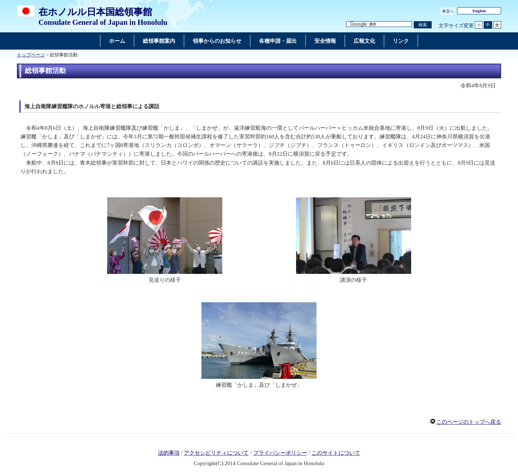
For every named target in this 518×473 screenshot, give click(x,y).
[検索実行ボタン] (423, 25)
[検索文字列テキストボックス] (379, 24)
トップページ (31, 55)
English (479, 11)
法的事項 (169, 453)
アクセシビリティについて (216, 453)
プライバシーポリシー (280, 453)
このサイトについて (336, 453)
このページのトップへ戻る (468, 422)
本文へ (448, 11)
